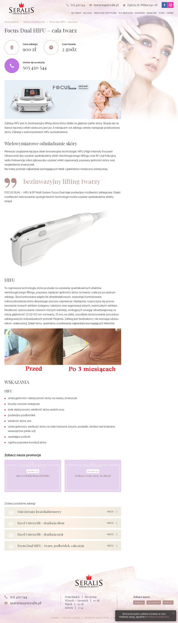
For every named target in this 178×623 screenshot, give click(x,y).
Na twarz (76, 13)
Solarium (140, 13)
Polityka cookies (71, 618)
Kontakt (55, 618)
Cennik (170, 13)
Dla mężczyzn (126, 13)
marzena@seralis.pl (106, 5)
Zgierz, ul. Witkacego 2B (142, 5)
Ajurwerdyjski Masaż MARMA (33, 475)
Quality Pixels (102, 618)
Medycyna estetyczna (105, 13)
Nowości (168, 602)
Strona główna (11, 22)
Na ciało (87, 13)
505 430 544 (78, 5)
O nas (162, 13)
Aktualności (154, 602)
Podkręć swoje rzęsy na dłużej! (93, 475)
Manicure (152, 13)
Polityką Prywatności (158, 617)
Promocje (32, 471)
